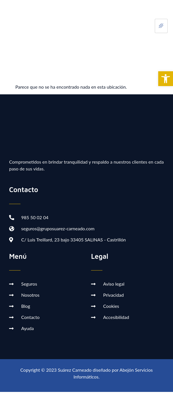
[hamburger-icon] (161, 26)
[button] (165, 78)
